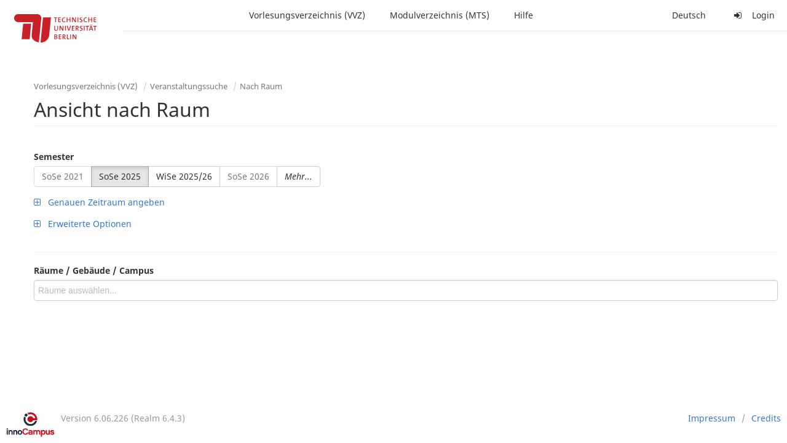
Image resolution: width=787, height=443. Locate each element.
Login (752, 15)
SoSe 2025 (120, 176)
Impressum (711, 418)
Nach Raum (261, 86)
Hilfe (523, 15)
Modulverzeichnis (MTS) (439, 15)
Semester (54, 156)
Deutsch (689, 15)
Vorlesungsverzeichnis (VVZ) (307, 15)
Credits (766, 418)
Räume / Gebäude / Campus (94, 270)
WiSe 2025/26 (184, 176)
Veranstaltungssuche (188, 86)
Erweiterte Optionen (83, 223)
